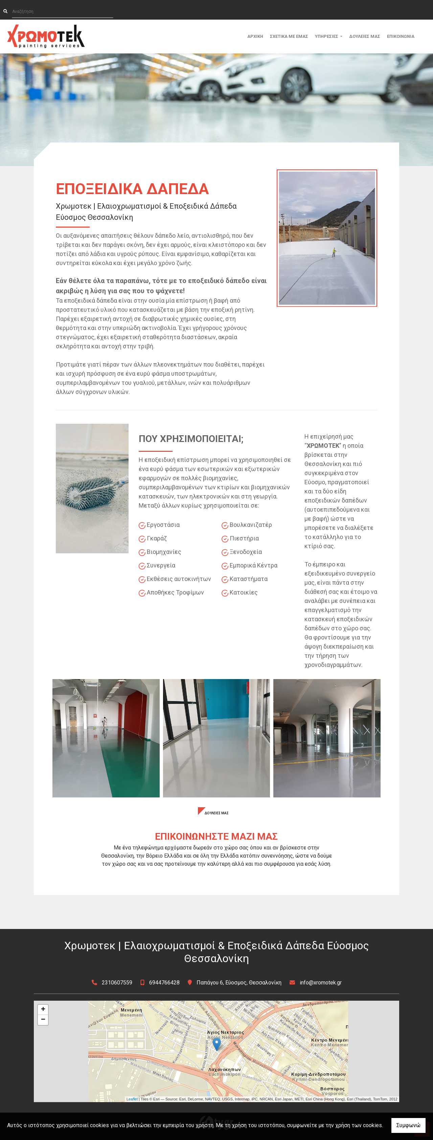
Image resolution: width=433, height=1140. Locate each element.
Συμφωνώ (408, 1125)
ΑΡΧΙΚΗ (255, 36)
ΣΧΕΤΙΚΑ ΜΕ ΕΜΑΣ (289, 36)
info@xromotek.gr (321, 982)
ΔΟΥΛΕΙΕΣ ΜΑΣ (364, 36)
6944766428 (164, 982)
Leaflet (132, 1099)
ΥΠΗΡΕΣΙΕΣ (327, 36)
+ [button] (43, 1010)
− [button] (43, 1020)
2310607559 (117, 982)
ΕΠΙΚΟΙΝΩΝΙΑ (400, 36)
